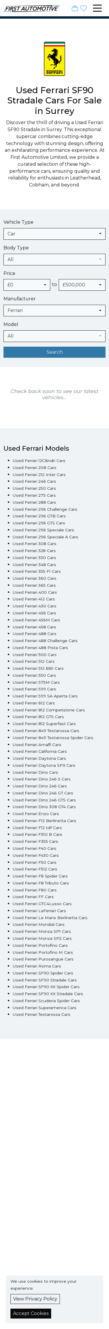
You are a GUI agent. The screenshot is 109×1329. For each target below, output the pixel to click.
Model (10, 324)
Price (9, 273)
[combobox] (54, 233)
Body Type (16, 248)
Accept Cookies (31, 1313)
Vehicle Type (18, 222)
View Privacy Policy (35, 1299)
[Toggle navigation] (97, 8)
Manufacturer (19, 299)
